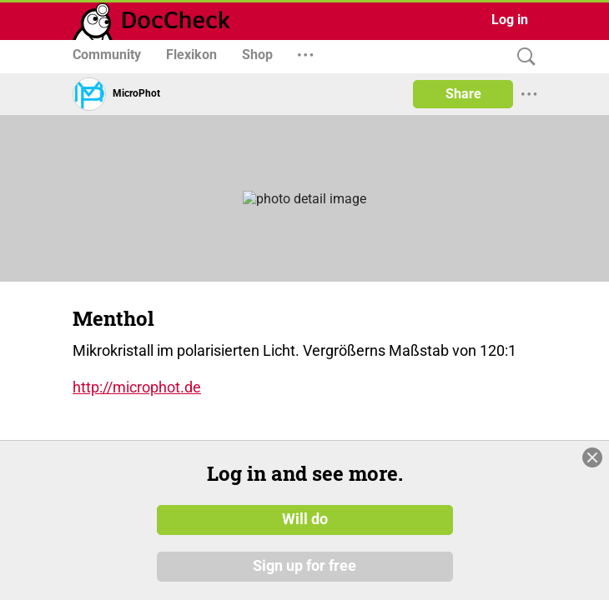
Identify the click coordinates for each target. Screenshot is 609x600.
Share (463, 94)
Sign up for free (304, 566)
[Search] (522, 57)
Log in (509, 20)
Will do (305, 519)
